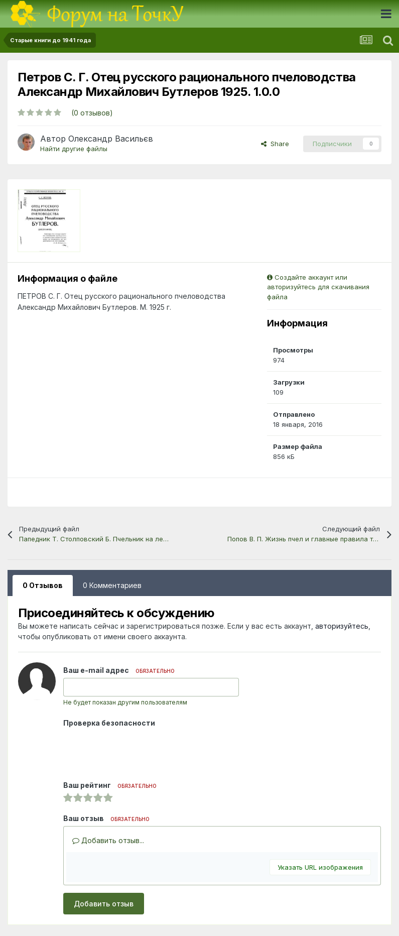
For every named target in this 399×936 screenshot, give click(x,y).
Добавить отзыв (104, 903)
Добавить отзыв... (108, 840)
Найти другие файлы (73, 149)
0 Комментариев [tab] (112, 585)
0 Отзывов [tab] (43, 585)
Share (275, 144)
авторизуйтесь (341, 626)
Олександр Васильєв (110, 139)
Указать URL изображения (320, 867)
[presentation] (139, 750)
